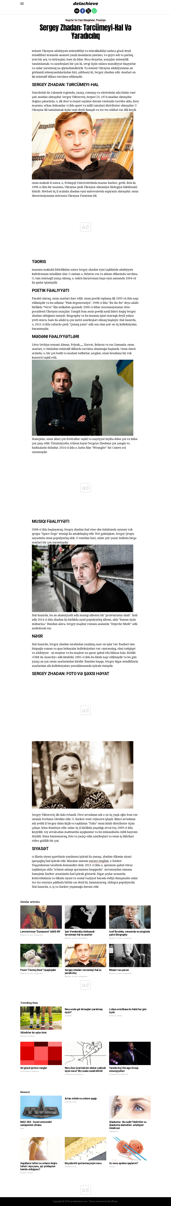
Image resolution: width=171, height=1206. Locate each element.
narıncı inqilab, (99, 861)
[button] (22, 4)
